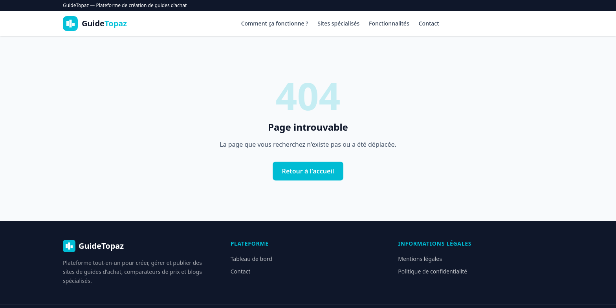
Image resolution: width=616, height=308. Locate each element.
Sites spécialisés (338, 23)
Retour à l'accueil (308, 171)
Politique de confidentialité (432, 271)
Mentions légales (420, 258)
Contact (429, 23)
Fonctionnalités (389, 23)
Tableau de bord (251, 258)
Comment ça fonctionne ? (274, 23)
